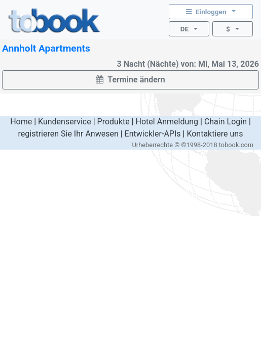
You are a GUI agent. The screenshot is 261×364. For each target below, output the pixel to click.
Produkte (113, 121)
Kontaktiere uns (215, 134)
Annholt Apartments (46, 48)
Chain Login (225, 121)
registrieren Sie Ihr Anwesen (68, 134)
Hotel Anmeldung (167, 121)
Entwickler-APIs (153, 134)
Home (21, 121)
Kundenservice (64, 121)
